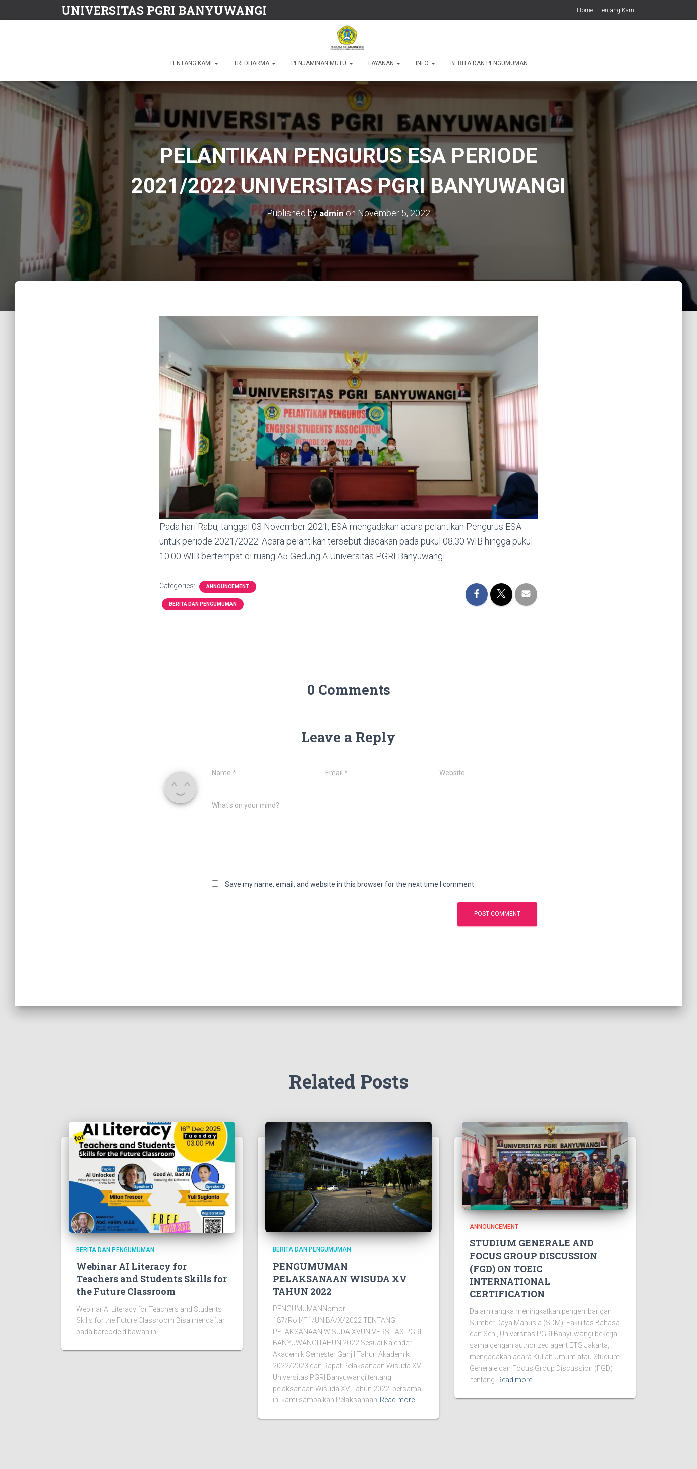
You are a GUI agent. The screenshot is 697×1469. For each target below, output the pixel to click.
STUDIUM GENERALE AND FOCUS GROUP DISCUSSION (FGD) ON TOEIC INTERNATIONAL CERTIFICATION (533, 1268)
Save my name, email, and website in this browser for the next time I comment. (350, 884)
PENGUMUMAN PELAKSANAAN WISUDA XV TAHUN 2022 (340, 1278)
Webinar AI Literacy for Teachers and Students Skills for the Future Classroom (151, 1278)
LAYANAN (384, 63)
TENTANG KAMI (193, 63)
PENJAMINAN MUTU (322, 63)
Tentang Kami (617, 10)
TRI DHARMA (255, 63)
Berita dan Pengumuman (203, 604)
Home (585, 10)
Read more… (399, 1400)
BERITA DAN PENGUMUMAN (489, 63)
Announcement (227, 586)
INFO (425, 63)
